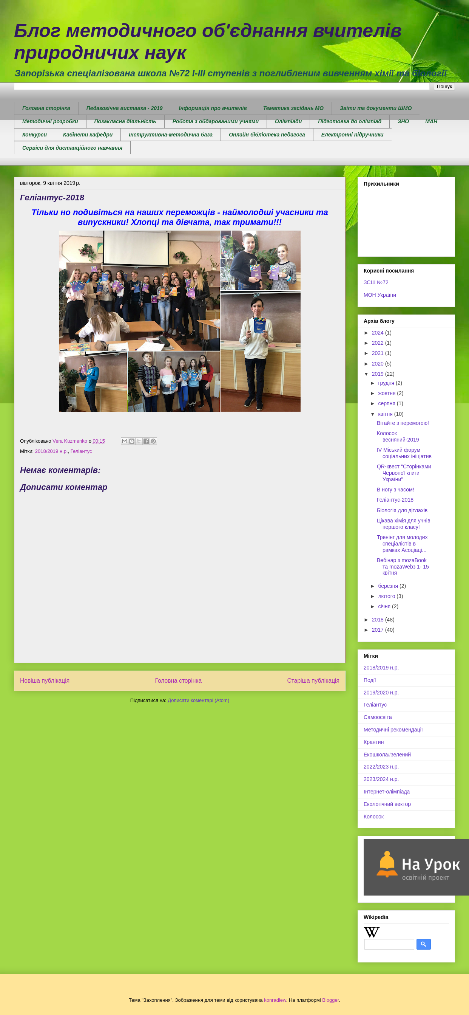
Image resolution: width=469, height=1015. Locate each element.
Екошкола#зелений (387, 755)
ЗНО (403, 121)
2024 (378, 333)
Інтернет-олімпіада (387, 792)
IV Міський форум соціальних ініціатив (404, 453)
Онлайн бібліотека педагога (267, 135)
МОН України (380, 295)
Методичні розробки (50, 121)
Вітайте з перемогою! (403, 423)
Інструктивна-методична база (171, 135)
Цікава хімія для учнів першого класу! (403, 524)
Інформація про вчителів (213, 108)
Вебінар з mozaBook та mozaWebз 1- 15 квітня (403, 566)
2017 (378, 630)
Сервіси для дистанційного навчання (72, 148)
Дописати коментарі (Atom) (198, 700)
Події (370, 680)
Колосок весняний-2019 (398, 436)
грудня (387, 383)
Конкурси (34, 135)
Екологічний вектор (387, 804)
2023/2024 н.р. (381, 779)
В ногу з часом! (395, 490)
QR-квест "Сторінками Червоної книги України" (404, 472)
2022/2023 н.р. (381, 767)
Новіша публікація (44, 680)
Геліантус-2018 (395, 500)
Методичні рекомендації (393, 730)
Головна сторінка (46, 108)
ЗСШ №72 (376, 282)
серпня (387, 403)
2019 (378, 374)
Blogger (330, 1000)
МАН (431, 121)
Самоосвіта (378, 717)
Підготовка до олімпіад (349, 121)
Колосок (374, 817)
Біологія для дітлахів (402, 510)
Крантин (374, 742)
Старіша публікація (313, 680)
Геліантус (81, 451)
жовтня (387, 393)
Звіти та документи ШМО (376, 108)
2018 (378, 620)
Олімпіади (288, 121)
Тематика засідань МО (293, 108)
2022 (378, 343)
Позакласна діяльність (125, 121)
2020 (378, 364)
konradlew (275, 1000)
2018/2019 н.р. (51, 451)
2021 (378, 353)
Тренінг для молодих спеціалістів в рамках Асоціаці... (402, 543)
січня (385, 606)
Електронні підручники (352, 135)
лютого (387, 596)
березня (389, 586)
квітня (386, 414)
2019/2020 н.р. (381, 693)
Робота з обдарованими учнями (216, 121)
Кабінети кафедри (88, 135)
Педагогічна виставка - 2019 (124, 108)
